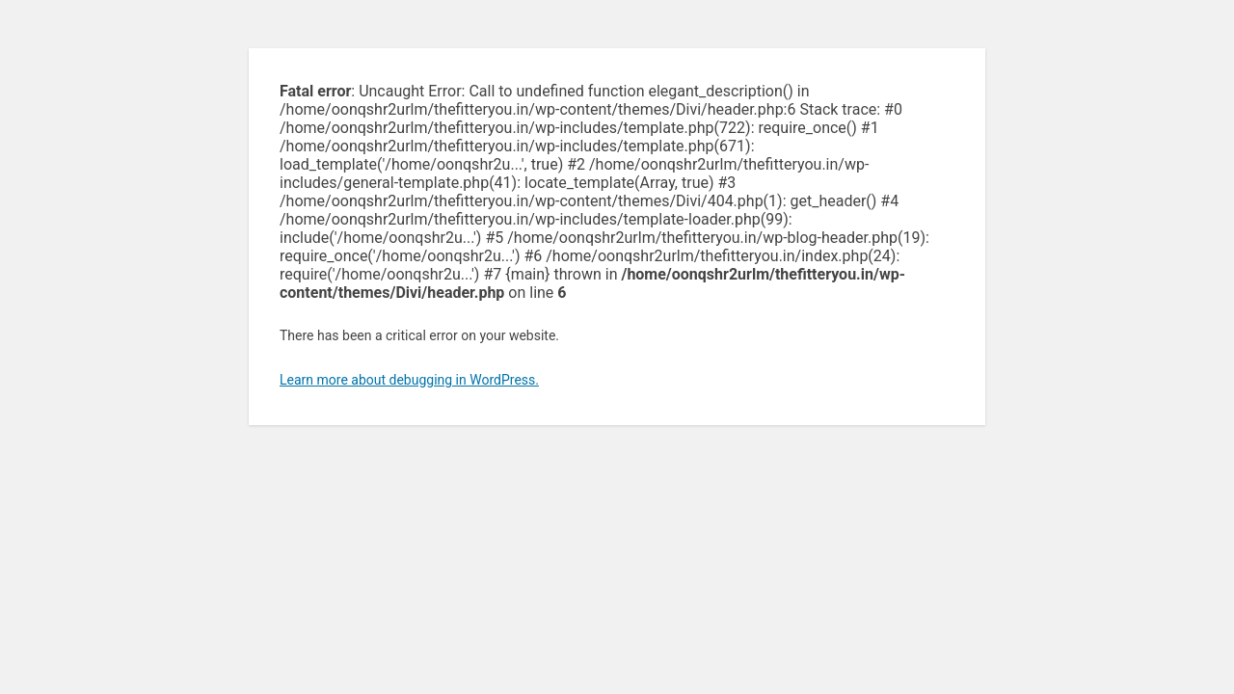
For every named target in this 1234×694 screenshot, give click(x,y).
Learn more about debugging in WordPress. (409, 379)
